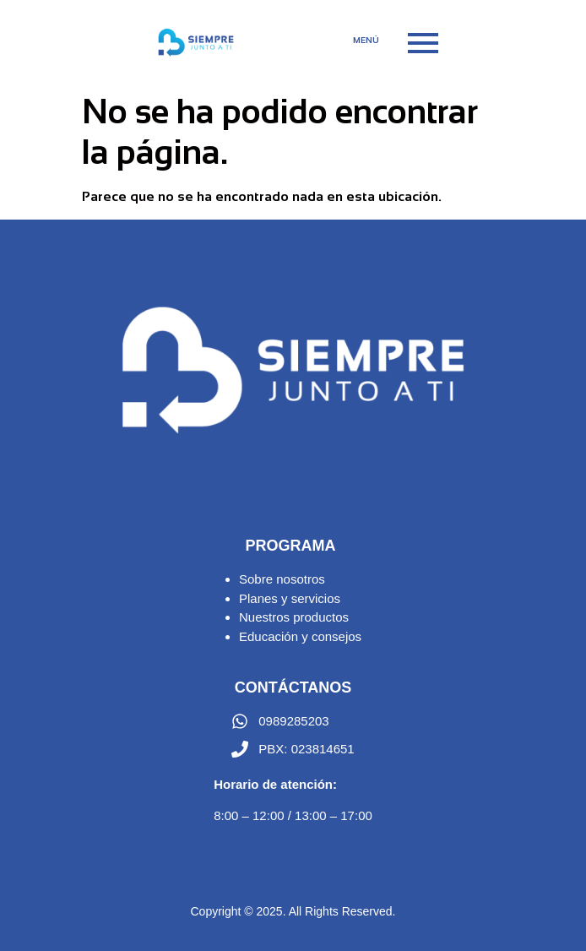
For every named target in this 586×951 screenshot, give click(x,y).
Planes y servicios (289, 598)
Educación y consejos (300, 636)
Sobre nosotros (282, 579)
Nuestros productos (294, 617)
